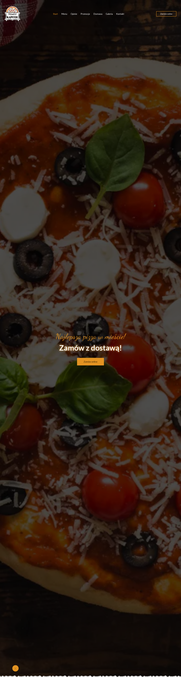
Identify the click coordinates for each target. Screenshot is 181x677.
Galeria (109, 13)
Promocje (85, 13)
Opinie (74, 13)
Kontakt (120, 13)
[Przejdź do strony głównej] (12, 13)
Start (55, 13)
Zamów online (166, 14)
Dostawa (97, 13)
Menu (64, 13)
